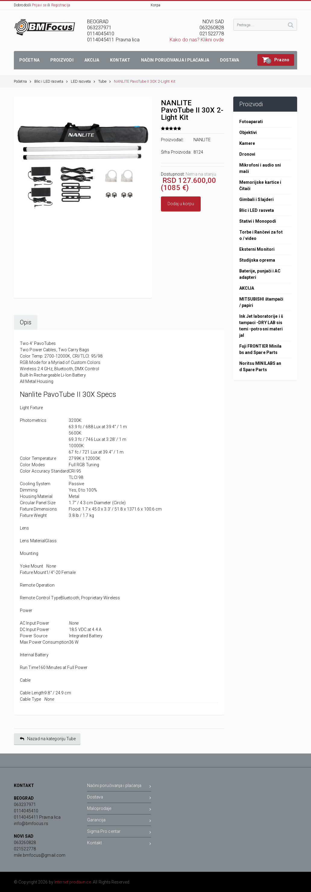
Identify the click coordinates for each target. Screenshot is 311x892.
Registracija (60, 5)
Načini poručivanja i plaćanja (119, 786)
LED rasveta (83, 81)
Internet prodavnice (72, 882)
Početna (22, 81)
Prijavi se (39, 5)
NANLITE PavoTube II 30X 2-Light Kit (144, 81)
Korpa (155, 5)
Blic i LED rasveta (51, 81)
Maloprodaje (119, 809)
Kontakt (119, 843)
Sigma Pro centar (119, 832)
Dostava (119, 798)
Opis (25, 322)
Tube (104, 81)
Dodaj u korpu (181, 203)
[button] (275, 60)
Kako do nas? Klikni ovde (197, 40)
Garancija (119, 820)
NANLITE (202, 139)
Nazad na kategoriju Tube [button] (48, 739)
